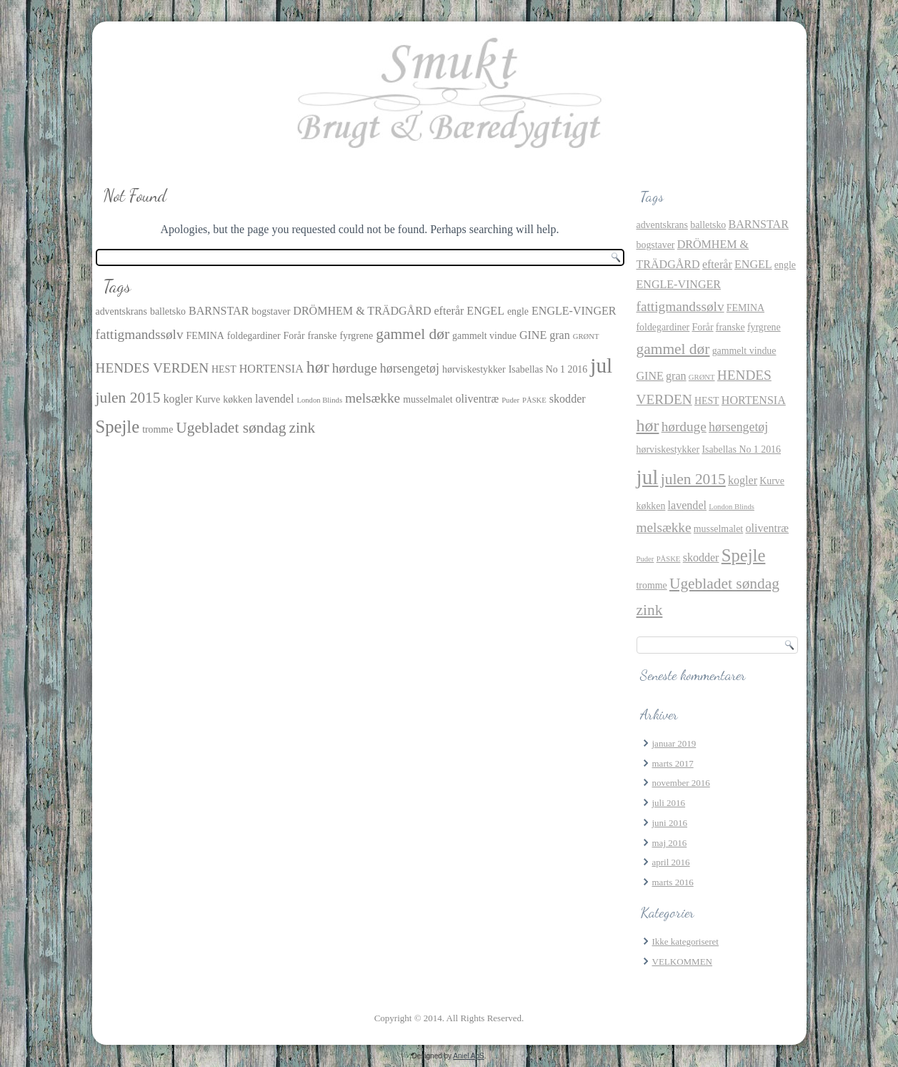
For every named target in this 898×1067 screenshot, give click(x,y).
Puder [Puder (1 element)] (510, 400)
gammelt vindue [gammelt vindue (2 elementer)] (484, 335)
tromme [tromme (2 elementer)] (157, 429)
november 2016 (681, 782)
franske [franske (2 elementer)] (322, 335)
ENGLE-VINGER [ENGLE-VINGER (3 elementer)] (574, 311)
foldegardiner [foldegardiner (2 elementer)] (254, 335)
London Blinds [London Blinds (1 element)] (319, 400)
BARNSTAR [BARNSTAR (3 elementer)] (219, 311)
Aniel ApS (468, 1056)
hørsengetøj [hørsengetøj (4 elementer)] (409, 368)
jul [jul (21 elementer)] (601, 365)
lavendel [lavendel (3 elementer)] (274, 399)
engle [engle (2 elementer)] (518, 311)
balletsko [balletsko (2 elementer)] (168, 311)
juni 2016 (669, 822)
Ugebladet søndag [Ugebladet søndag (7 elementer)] (231, 427)
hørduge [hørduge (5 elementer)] (354, 367)
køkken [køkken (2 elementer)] (237, 399)
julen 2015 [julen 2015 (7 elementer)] (128, 397)
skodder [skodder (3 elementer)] (567, 399)
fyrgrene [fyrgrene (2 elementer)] (356, 335)
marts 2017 (673, 763)
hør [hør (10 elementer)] (317, 367)
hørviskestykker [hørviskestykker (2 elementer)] (474, 369)
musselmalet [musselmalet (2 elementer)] (427, 399)
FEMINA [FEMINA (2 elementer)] (205, 335)
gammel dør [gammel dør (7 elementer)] (412, 334)
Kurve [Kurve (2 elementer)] (208, 399)
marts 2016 (673, 882)
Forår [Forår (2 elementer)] (294, 335)
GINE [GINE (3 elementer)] (533, 335)
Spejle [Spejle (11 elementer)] (118, 426)
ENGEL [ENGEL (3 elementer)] (485, 311)
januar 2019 (674, 743)
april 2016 (671, 862)
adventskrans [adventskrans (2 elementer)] (121, 311)
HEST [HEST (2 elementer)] (223, 369)
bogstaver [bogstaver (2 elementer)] (270, 311)
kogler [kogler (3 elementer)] (178, 399)
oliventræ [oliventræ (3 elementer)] (477, 399)
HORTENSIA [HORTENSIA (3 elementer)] (271, 369)
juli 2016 (669, 802)
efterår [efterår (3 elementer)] (449, 311)
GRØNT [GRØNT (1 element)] (586, 336)
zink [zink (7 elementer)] (302, 427)
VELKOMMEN (682, 961)
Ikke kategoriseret (685, 941)
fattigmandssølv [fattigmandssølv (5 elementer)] (140, 334)
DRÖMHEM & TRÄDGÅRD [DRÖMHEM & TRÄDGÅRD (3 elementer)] (362, 311)
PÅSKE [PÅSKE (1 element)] (534, 400)
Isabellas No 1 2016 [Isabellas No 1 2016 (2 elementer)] (548, 369)
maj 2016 (669, 842)
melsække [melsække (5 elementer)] (372, 397)
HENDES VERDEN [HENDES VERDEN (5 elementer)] (152, 367)
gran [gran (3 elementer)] (559, 335)
